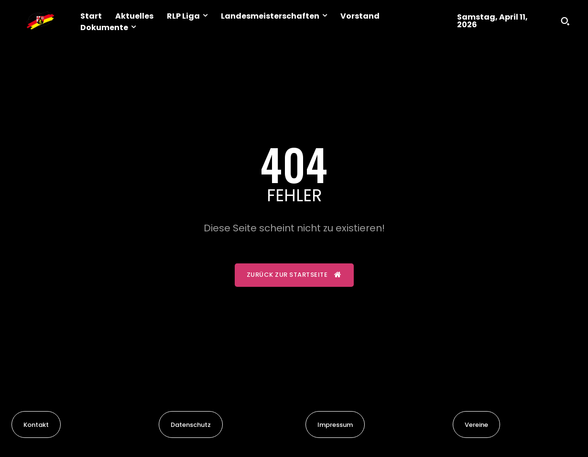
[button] (565, 21)
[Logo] (40, 21)
